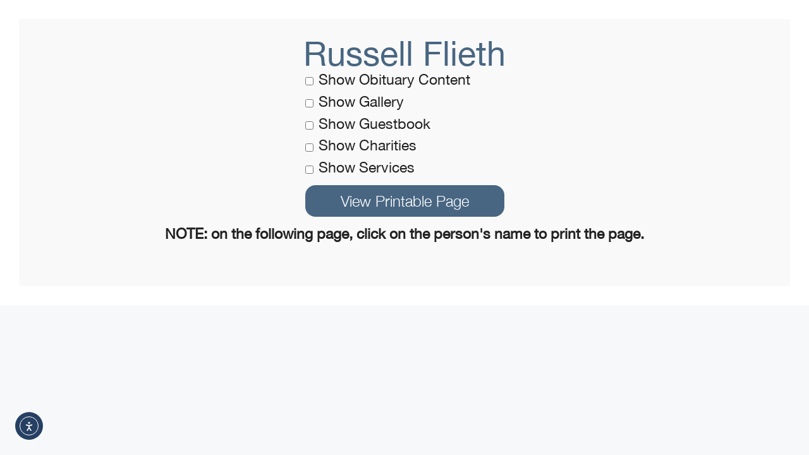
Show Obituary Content (387, 79)
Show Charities (361, 145)
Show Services (360, 167)
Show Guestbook (367, 123)
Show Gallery (354, 101)
